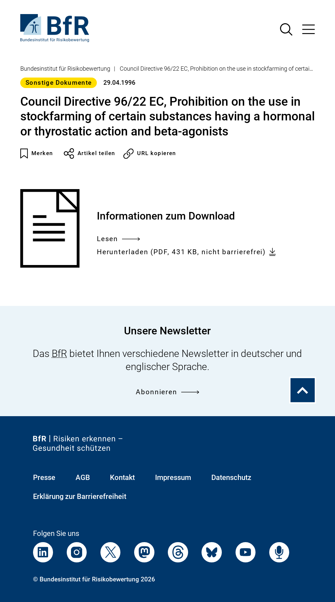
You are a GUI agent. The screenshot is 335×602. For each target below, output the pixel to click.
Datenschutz (231, 477)
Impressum (173, 477)
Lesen (118, 239)
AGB (83, 477)
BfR (59, 353)
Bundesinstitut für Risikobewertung (65, 68)
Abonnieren (167, 392)
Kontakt (122, 477)
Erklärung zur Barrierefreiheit (79, 496)
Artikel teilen (89, 153)
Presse (44, 477)
